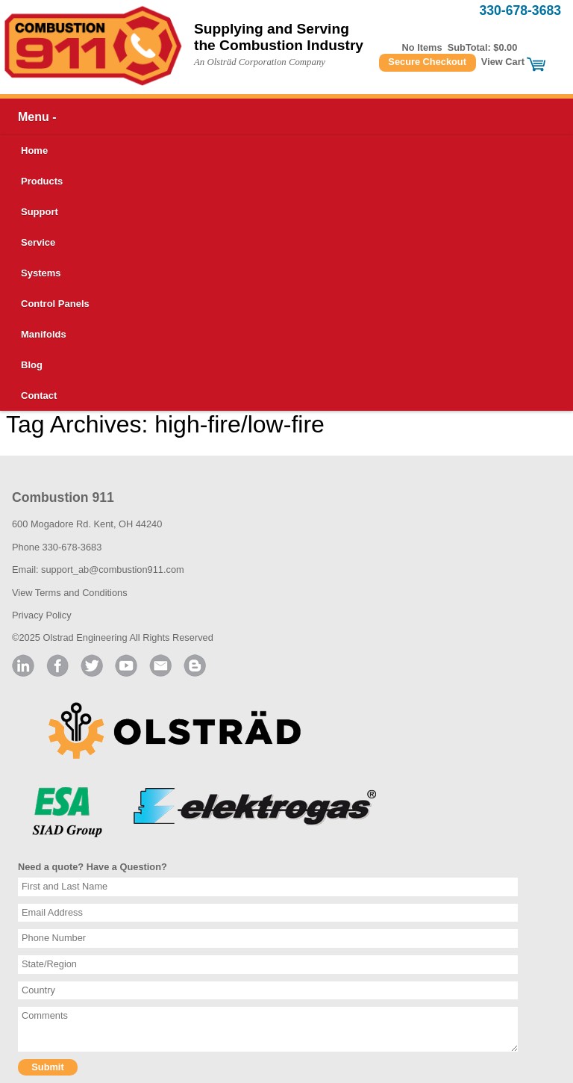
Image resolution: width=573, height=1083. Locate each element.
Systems (40, 273)
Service (38, 242)
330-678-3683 (520, 10)
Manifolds (43, 334)
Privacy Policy (42, 615)
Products (42, 181)
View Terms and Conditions (70, 592)
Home (34, 150)
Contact (39, 395)
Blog (32, 364)
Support (39, 211)
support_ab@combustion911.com (112, 569)
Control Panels (55, 303)
